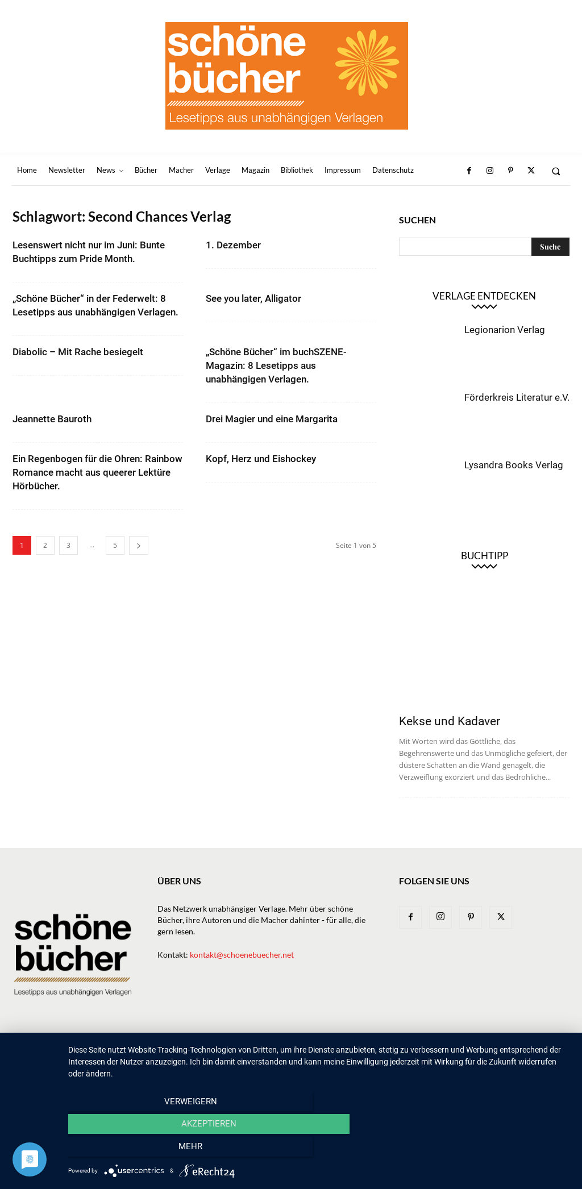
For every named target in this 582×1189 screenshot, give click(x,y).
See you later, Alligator (253, 298)
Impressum (467, 1050)
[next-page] (138, 545)
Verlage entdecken (484, 296)
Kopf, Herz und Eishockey (261, 458)
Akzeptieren (319, 1150)
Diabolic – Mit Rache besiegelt (78, 351)
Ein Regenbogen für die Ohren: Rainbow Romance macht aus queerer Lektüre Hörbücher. (97, 472)
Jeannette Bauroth (52, 419)
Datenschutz (522, 1050)
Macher (327, 1050)
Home (124, 1050)
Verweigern (143, 1150)
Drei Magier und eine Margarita (272, 419)
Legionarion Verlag (504, 329)
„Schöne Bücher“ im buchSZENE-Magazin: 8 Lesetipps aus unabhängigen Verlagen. (276, 365)
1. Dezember (233, 245)
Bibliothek (416, 1050)
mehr (495, 1150)
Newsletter (168, 1050)
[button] (556, 170)
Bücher (245, 1050)
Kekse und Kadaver (449, 721)
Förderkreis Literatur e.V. (516, 397)
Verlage (285, 1050)
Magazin (368, 1050)
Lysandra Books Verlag (513, 465)
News (211, 1050)
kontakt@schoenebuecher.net (242, 954)
